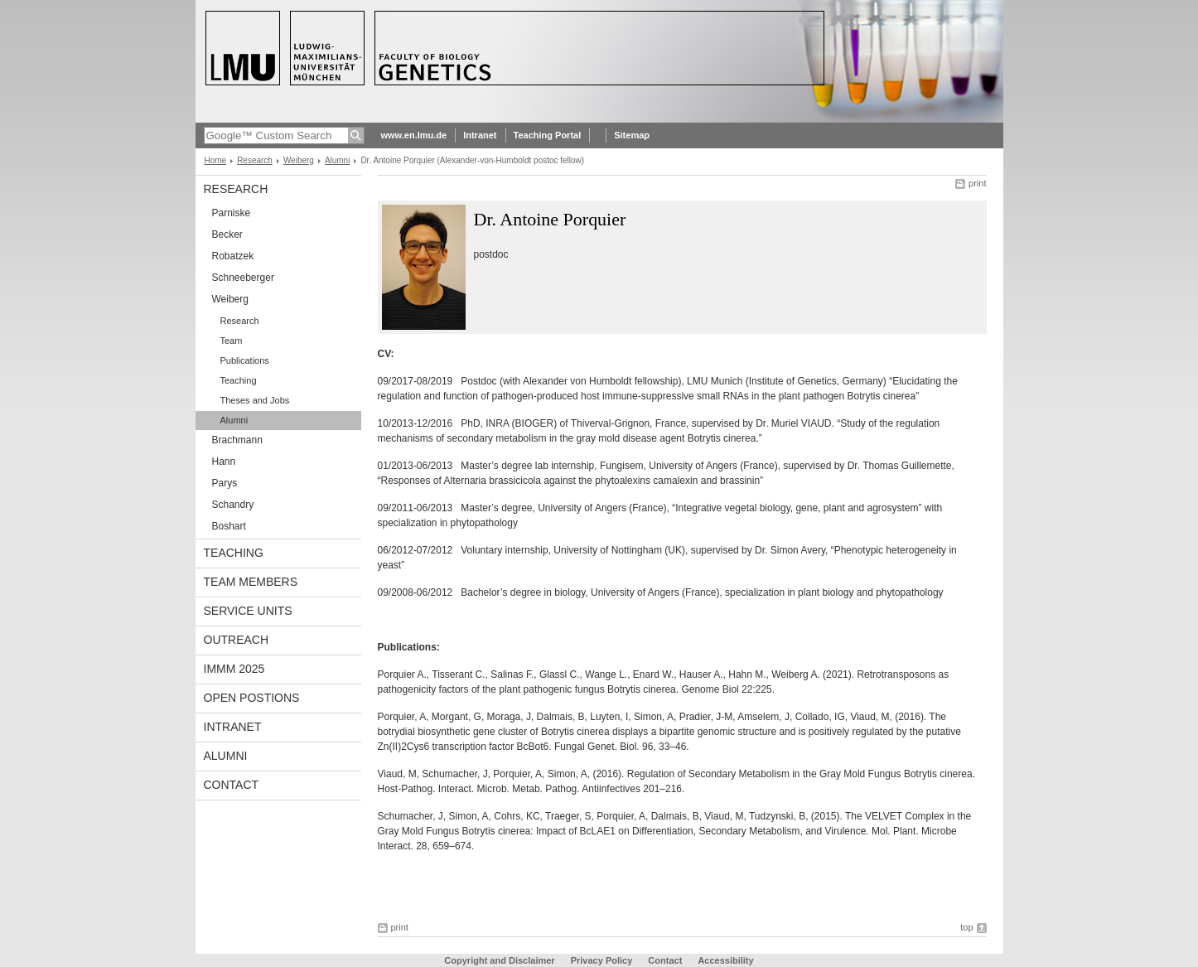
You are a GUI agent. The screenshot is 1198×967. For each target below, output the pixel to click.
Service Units (248, 610)
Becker (227, 234)
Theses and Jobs (255, 400)
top (966, 927)
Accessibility (725, 960)
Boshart (229, 526)
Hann (224, 461)
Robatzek (233, 256)
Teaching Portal (548, 135)
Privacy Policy (602, 960)
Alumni (337, 160)
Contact (231, 784)
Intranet (479, 135)
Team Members (251, 581)
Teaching (238, 380)
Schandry (233, 504)
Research (255, 160)
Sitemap (632, 135)
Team (231, 341)
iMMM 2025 (234, 668)
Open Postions (252, 697)
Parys (225, 483)
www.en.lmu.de (414, 135)
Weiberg (298, 160)
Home (216, 160)
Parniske (231, 213)
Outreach (236, 639)
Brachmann (237, 440)
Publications (244, 360)
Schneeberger (243, 277)
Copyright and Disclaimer (499, 960)
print (977, 183)
